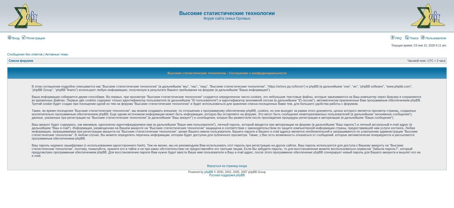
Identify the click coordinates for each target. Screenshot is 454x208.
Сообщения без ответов (25, 54)
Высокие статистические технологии (227, 13)
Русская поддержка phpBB (227, 175)
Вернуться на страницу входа (227, 166)
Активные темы (56, 54)
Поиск (411, 38)
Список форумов (21, 60)
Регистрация (33, 38)
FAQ (396, 38)
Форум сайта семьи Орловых (227, 18)
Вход (13, 38)
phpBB (208, 172)
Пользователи (433, 38)
